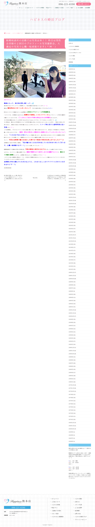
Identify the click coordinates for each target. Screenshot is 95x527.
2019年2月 (71, 340)
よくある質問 (79, 7)
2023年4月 (71, 184)
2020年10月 (71, 278)
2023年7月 (71, 175)
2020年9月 (71, 281)
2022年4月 (71, 222)
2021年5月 (71, 256)
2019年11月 (71, 312)
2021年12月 (71, 234)
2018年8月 (71, 359)
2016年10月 (71, 428)
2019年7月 (71, 325)
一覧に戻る (34, 177)
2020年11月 (71, 275)
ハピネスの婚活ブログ (17, 33)
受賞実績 (71, 62)
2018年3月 (71, 375)
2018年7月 (71, 362)
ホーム (21, 7)
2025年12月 (71, 84)
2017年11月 (71, 387)
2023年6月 (71, 178)
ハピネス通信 (72, 55)
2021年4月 (71, 259)
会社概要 (87, 7)
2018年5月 (71, 369)
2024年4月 (71, 147)
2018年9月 (71, 356)
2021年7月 (71, 250)
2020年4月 (71, 297)
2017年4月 (71, 409)
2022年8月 (71, 209)
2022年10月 (71, 203)
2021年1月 (71, 269)
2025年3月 (71, 112)
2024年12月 (71, 122)
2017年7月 (71, 400)
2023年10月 (71, 165)
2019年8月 (71, 322)
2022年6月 (71, 215)
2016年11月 (71, 425)
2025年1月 (71, 119)
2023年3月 (71, 187)
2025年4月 (71, 109)
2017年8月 (71, 397)
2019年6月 (71, 328)
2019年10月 (71, 315)
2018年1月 (71, 381)
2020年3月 (71, 300)
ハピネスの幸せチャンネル (75, 52)
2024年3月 (71, 150)
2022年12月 (71, 197)
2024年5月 (71, 144)
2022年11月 (71, 200)
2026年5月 (71, 69)
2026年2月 (71, 78)
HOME (8, 33)
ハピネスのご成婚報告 (74, 46)
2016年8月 (71, 434)
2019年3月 (71, 337)
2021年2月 (71, 265)
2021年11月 (71, 237)
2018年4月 (71, 372)
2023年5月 (71, 181)
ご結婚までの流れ (59, 7)
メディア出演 (72, 58)
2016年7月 (71, 437)
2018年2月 (71, 378)
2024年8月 (71, 134)
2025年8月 (71, 97)
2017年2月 (71, 415)
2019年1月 (71, 344)
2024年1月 (71, 156)
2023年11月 (71, 162)
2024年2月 (71, 153)
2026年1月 (71, 81)
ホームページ (55, 498)
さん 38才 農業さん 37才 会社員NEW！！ (73, 462)
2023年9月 (71, 169)
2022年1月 (71, 231)
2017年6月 (71, 403)
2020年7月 (71, 287)
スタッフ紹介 (69, 7)
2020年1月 (71, 306)
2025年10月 (71, 90)
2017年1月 (71, 419)
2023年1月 (71, 194)
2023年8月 (71, 172)
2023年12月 (71, 159)
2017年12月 (71, 384)
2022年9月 (71, 206)
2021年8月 (71, 247)
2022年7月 (71, 212)
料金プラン (49, 7)
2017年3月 (71, 412)
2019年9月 (71, 319)
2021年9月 (71, 244)
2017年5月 (71, 406)
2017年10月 (71, 390)
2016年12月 (71, 422)
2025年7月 (71, 100)
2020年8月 (71, 284)
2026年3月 (71, 75)
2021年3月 (71, 262)
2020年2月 (71, 303)
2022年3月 (71, 225)
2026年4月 (71, 72)
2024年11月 (71, 125)
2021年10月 (71, 240)
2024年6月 (71, 140)
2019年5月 (71, 331)
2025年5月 (71, 106)
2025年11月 (71, 87)
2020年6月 (71, 290)
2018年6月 (71, 365)
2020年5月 (71, 294)
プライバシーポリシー (81, 519)
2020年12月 (71, 272)
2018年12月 (71, 347)
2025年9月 (71, 94)
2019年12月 (71, 309)
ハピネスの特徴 (40, 7)
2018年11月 (71, 350)
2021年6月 (71, 253)
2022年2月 (71, 228)
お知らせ (71, 43)
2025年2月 (71, 115)
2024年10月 (71, 128)
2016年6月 (71, 440)
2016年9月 (71, 431)
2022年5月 (71, 219)
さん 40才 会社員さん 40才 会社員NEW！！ (74, 468)
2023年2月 (71, 190)
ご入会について (29, 7)
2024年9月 (71, 131)
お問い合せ (78, 513)
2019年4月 (71, 334)
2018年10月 (71, 353)
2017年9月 (71, 394)
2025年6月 (71, 103)
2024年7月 (71, 137)
